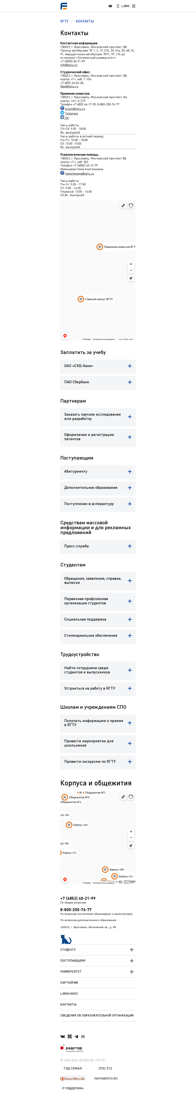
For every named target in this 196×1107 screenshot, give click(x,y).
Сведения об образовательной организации (97, 1015)
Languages (69, 993)
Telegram (71, 113)
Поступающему (98, 961)
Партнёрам (69, 982)
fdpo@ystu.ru (69, 86)
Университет (98, 972)
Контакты (68, 1004)
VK (66, 118)
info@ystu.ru (68, 65)
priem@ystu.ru (75, 109)
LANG (125, 6)
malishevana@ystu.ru (79, 173)
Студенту (98, 950)
